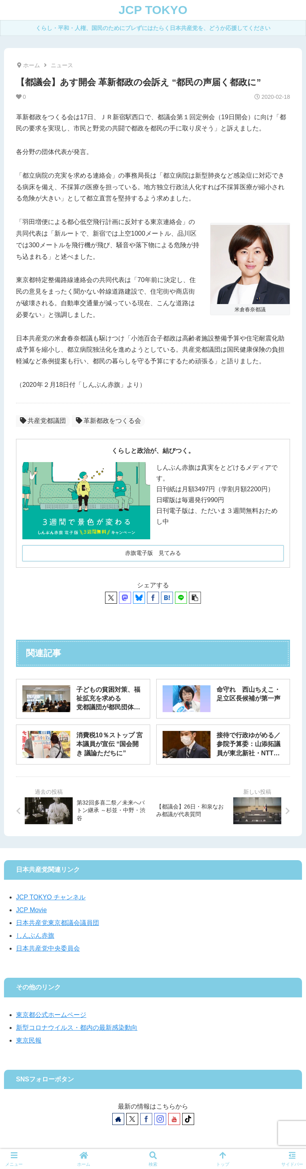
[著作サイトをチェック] (118, 1119)
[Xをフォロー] (132, 1119)
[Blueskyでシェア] (139, 598)
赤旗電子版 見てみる (153, 553)
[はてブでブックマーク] (167, 598)
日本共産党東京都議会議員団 (57, 922)
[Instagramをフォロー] (160, 1119)
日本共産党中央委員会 (48, 948)
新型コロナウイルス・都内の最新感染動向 (76, 1027)
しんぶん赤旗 (35, 935)
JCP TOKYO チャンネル (50, 897)
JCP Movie (31, 910)
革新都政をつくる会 (108, 420)
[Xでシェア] (111, 598)
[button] (195, 598)
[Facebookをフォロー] (146, 1119)
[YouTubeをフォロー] (174, 1119)
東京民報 (29, 1040)
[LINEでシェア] (181, 598)
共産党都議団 (43, 420)
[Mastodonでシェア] (125, 598)
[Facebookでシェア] (153, 598)
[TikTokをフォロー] (188, 1119)
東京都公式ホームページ (51, 1014)
